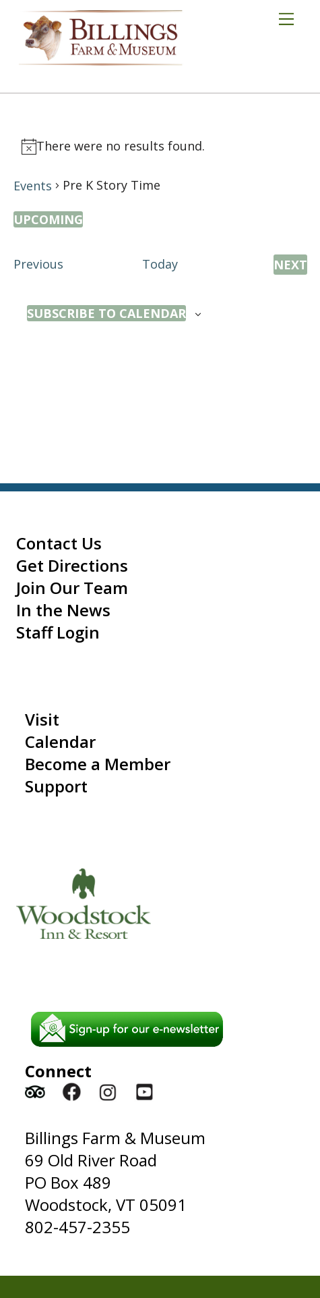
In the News (63, 610)
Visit (42, 719)
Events (32, 186)
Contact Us (59, 543)
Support (56, 786)
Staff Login (58, 632)
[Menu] (292, 18)
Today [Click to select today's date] (160, 264)
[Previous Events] (38, 264)
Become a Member (97, 764)
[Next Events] (290, 264)
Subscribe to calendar (106, 313)
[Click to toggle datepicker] (48, 219)
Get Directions (72, 565)
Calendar (60, 741)
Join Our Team (72, 587)
